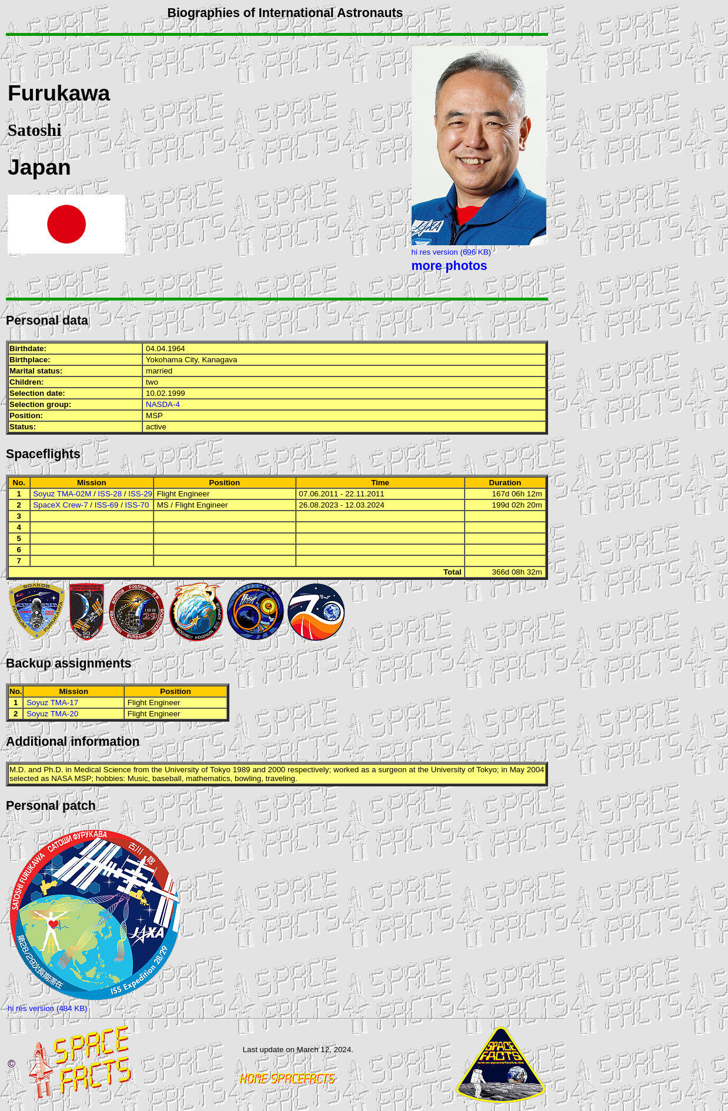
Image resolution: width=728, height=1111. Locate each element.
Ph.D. (53, 769)
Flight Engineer (183, 493)
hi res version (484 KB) (48, 1008)
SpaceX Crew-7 (60, 505)
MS (163, 505)
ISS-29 (140, 493)
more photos (449, 266)
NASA (61, 778)
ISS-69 (107, 505)
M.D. (17, 769)
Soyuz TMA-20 (52, 713)
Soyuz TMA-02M (62, 493)
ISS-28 (110, 493)
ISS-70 (137, 505)
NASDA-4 (163, 404)
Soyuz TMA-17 (52, 702)
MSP (154, 415)
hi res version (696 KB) (452, 252)
